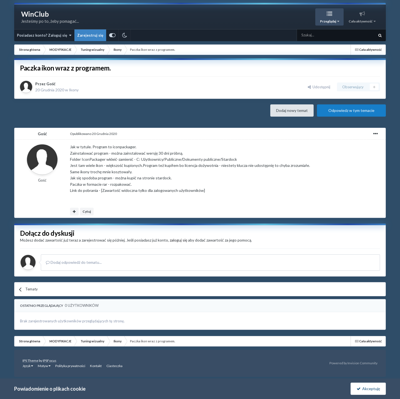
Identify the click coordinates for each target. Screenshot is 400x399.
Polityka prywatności (70, 366)
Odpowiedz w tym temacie (351, 110)
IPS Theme (30, 360)
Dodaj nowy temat (292, 110)
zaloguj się (178, 240)
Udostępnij (319, 87)
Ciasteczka (114, 366)
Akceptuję (368, 388)
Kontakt (96, 366)
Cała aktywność (361, 21)
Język (27, 366)
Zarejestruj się (90, 35)
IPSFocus (49, 360)
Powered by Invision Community (353, 363)
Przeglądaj (328, 21)
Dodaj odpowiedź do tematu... (74, 262)
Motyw (44, 366)
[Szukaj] (322, 35)
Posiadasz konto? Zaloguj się (44, 35)
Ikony (74, 89)
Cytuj (86, 211)
